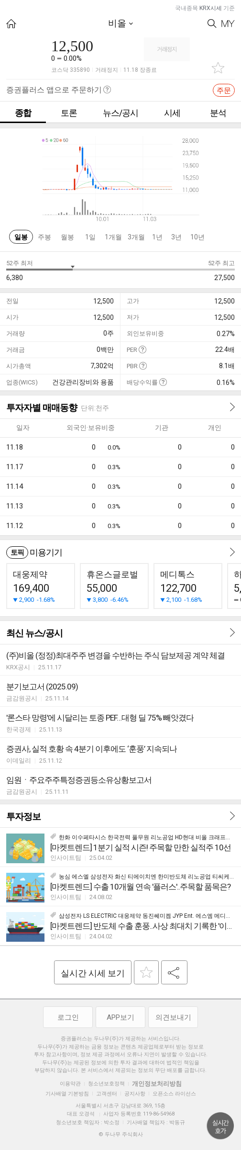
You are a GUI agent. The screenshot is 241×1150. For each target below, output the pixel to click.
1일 (90, 237)
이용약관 (70, 1084)
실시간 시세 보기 (93, 973)
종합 (23, 113)
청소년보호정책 (106, 1084)
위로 (220, 1126)
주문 (224, 90)
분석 (218, 113)
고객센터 (106, 1094)
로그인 (68, 1017)
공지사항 (134, 1094)
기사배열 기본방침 (67, 1094)
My (228, 23)
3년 (176, 237)
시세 (172, 113)
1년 (157, 237)
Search (212, 23)
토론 (69, 113)
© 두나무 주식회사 (121, 1134)
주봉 (44, 237)
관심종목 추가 (218, 67)
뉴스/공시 (120, 113)
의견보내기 (173, 1017)
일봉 (21, 237)
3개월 (136, 237)
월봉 (67, 237)
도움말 (142, 349)
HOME (11, 23)
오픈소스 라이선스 (174, 1094)
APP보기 (120, 1017)
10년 (197, 237)
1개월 (113, 237)
